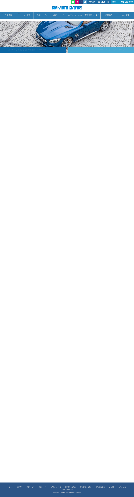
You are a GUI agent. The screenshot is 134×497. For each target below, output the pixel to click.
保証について (58, 16)
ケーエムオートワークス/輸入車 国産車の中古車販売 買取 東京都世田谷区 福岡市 (67, 8)
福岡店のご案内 (100, 487)
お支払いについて (75, 16)
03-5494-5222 (103, 2)
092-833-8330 (127, 2)
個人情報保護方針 (68, 489)
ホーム (11, 487)
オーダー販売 (25, 16)
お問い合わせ (122, 487)
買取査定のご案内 (92, 16)
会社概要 (125, 16)
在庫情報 (8, 16)
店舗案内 (109, 16)
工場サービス (42, 16)
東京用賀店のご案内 (86, 487)
